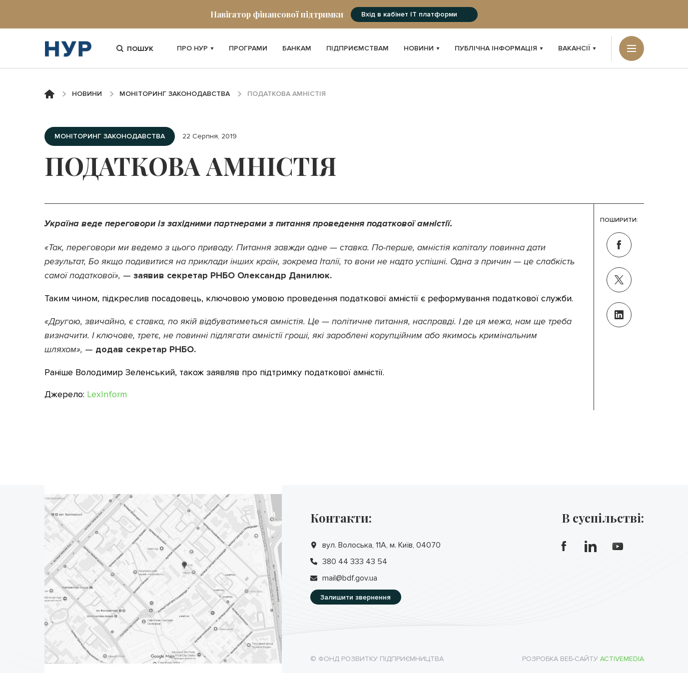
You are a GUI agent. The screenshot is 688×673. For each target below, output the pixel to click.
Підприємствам (357, 48)
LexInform (107, 394)
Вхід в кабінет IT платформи (409, 14)
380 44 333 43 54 (354, 562)
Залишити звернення (355, 597)
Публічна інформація (499, 48)
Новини (422, 48)
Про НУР (195, 48)
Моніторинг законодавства (174, 93)
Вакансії (577, 48)
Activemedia (622, 659)
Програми (248, 48)
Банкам (296, 48)
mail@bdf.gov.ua (349, 578)
